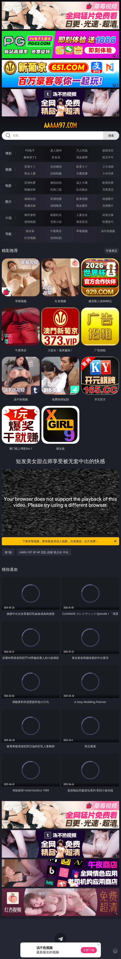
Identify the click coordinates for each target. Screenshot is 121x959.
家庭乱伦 (56, 215)
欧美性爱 (108, 183)
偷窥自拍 (30, 199)
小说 (8, 218)
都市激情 (30, 215)
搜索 (111, 135)
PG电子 (30, 150)
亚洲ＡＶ (30, 166)
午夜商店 (56, 231)
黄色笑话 (82, 222)
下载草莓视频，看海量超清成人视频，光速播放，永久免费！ (69, 541)
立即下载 (88, 950)
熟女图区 (82, 205)
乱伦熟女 (82, 189)
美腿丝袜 (30, 205)
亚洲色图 (56, 199)
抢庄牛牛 (108, 157)
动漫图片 (108, 199)
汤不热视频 (108, 231)
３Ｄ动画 (108, 166)
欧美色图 (82, 199)
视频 (8, 169)
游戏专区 (108, 150)
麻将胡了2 (30, 157)
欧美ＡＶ (82, 166)
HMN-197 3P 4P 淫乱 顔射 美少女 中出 (44, 552)
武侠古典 (108, 215)
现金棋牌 (82, 157)
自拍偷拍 (56, 166)
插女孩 (30, 231)
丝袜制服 (56, 173)
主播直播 (82, 173)
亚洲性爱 (30, 183)
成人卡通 (82, 183)
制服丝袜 (30, 189)
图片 (8, 201)
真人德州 (56, 150)
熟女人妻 (30, 173)
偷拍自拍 (56, 183)
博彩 (8, 153)
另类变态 (108, 189)
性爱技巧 (108, 222)
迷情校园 (30, 222)
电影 (8, 185)
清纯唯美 (56, 205)
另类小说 (56, 222)
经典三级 (56, 189)
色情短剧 (56, 238)
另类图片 (108, 205)
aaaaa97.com (60, 125)
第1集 (8, 552)
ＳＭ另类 (108, 173)
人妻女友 (82, 215)
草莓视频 (82, 231)
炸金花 (56, 157)
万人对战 (82, 150)
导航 (8, 234)
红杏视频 (30, 238)
